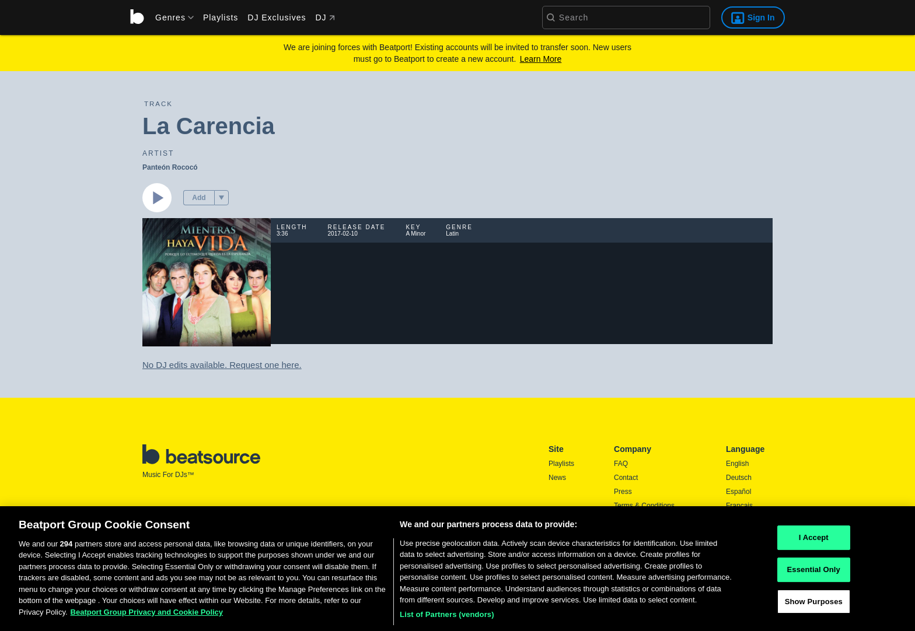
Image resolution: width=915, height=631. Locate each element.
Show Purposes (814, 606)
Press (623, 492)
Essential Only (813, 574)
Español (738, 492)
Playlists (220, 17)
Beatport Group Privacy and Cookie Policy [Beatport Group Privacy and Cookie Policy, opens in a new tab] (147, 616)
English (737, 464)
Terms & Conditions (644, 506)
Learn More (541, 59)
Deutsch (739, 478)
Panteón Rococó (170, 167)
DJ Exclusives (276, 17)
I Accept (814, 542)
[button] (221, 197)
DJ (324, 17)
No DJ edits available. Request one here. (222, 365)
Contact (626, 478)
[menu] (170, 17)
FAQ (621, 464)
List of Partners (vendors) (447, 619)
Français (739, 506)
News (557, 478)
